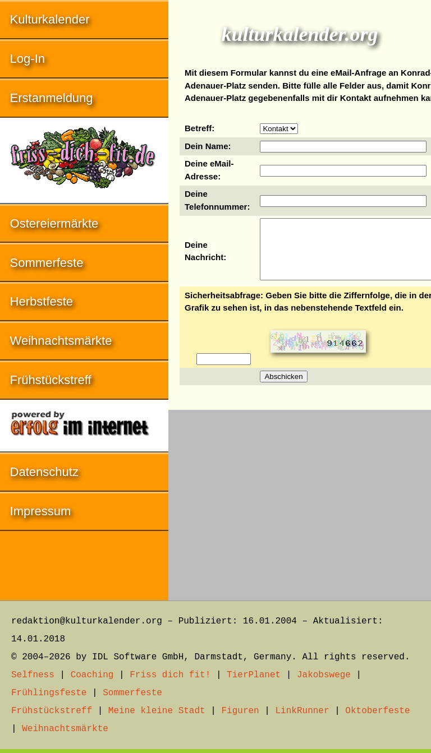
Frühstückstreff (50, 380)
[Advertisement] (300, 499)
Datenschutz (44, 472)
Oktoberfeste (377, 711)
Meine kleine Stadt (156, 711)
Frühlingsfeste (48, 693)
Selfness (32, 675)
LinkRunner (302, 711)
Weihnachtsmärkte (61, 341)
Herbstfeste (42, 301)
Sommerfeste (47, 263)
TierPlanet (254, 675)
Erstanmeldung (51, 98)
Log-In (27, 59)
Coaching (92, 675)
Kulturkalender (50, 19)
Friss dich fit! (170, 675)
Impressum (40, 511)
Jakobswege (324, 675)
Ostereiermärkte (54, 223)
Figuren (240, 711)
